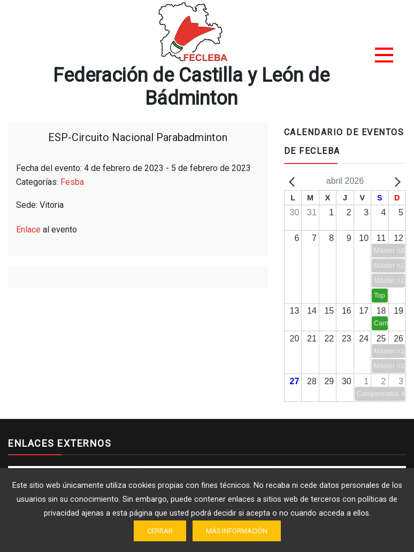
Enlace (28, 229)
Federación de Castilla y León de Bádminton (191, 87)
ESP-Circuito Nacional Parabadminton (137, 137)
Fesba (72, 182)
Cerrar (160, 531)
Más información (236, 531)
